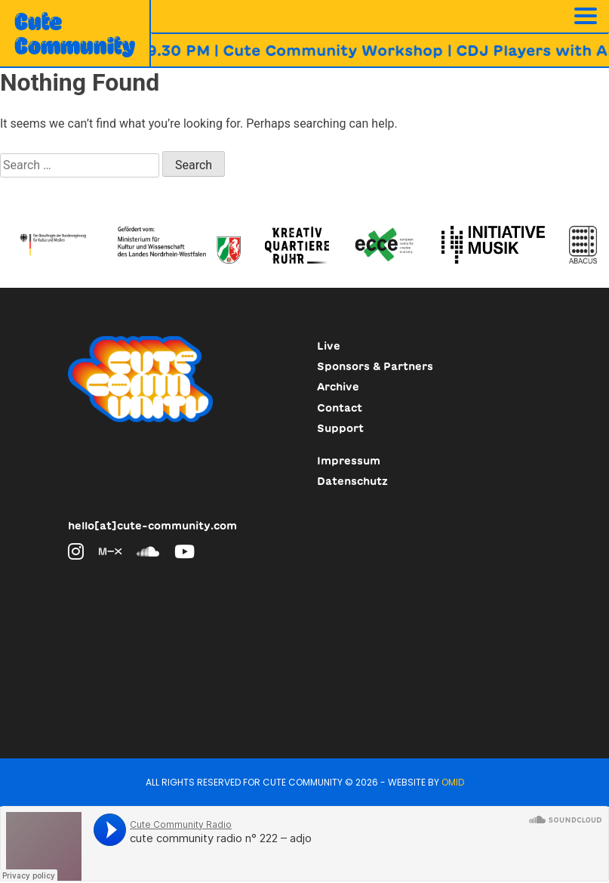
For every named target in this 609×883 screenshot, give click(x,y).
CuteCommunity (74, 33)
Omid (452, 782)
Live (328, 346)
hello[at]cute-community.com (152, 525)
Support (340, 428)
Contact (339, 408)
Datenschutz (352, 481)
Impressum (348, 460)
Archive (338, 386)
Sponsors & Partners (375, 366)
